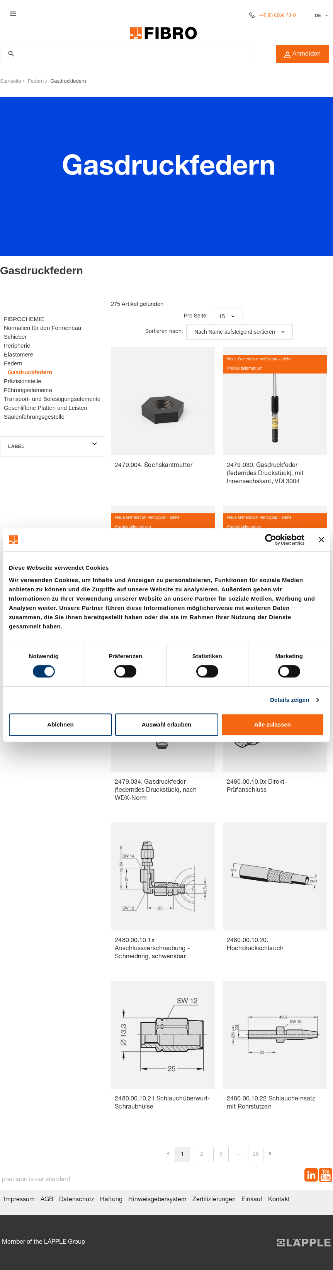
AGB (47, 1200)
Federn (36, 81)
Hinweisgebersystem (157, 1200)
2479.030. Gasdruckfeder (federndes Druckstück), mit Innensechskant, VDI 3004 (265, 474)
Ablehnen (60, 724)
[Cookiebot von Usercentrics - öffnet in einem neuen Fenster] (270, 539)
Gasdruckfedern (68, 81)
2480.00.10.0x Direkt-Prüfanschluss (257, 786)
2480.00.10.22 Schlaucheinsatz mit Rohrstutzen (271, 1103)
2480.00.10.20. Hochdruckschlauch (255, 945)
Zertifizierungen (214, 1200)
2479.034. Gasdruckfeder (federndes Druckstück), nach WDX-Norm (156, 790)
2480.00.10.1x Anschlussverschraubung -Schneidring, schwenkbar (152, 949)
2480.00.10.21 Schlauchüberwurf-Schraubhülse (162, 1103)
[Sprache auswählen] (320, 15)
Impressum (19, 1200)
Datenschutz (76, 1200)
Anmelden (302, 54)
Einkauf (251, 1200)
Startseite (10, 81)
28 (256, 1154)
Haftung (111, 1200)
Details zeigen (289, 699)
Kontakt (279, 1200)
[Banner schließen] (321, 539)
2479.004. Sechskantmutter (153, 466)
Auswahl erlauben (166, 724)
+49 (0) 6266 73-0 (277, 15)
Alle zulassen (272, 724)
